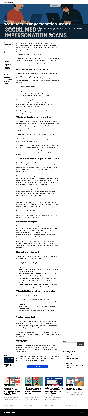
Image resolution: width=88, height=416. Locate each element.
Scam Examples (43, 2)
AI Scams (57, 2)
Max (5, 51)
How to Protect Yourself (26, 2)
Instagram (50, 128)
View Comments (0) (38, 366)
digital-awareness (6, 60)
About (82, 412)
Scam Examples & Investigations (74, 365)
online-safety (7, 67)
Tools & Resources (71, 370)
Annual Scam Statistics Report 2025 (8, 365)
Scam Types (36, 2)
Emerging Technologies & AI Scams (73, 355)
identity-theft (7, 63)
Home (18, 2)
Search (64, 341)
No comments (14, 34)
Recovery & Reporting (72, 361)
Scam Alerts (51, 2)
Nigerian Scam (9, 2)
